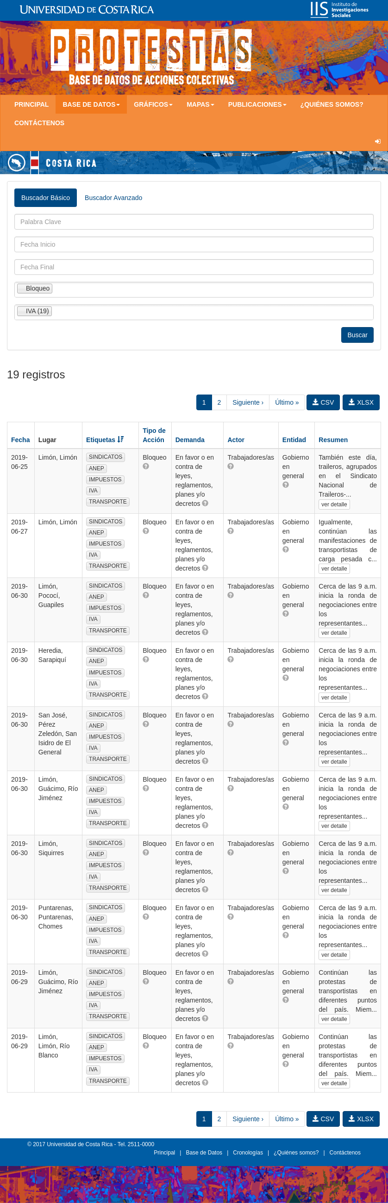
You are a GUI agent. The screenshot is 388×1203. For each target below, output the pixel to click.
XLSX (361, 402)
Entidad (294, 440)
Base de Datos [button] (91, 104)
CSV (323, 402)
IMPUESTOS (105, 479)
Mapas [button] (200, 104)
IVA (93, 490)
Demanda (190, 440)
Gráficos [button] (153, 104)
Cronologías (248, 1152)
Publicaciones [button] (257, 104)
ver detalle (334, 504)
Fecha (20, 440)
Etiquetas (105, 440)
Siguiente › (247, 402)
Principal (31, 104)
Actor (235, 440)
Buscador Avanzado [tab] (113, 197)
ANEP (96, 468)
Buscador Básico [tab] (45, 197)
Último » (287, 402)
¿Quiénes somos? (331, 104)
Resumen (333, 440)
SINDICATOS (105, 457)
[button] (146, 466)
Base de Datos (204, 1152)
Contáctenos (39, 123)
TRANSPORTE (108, 501)
